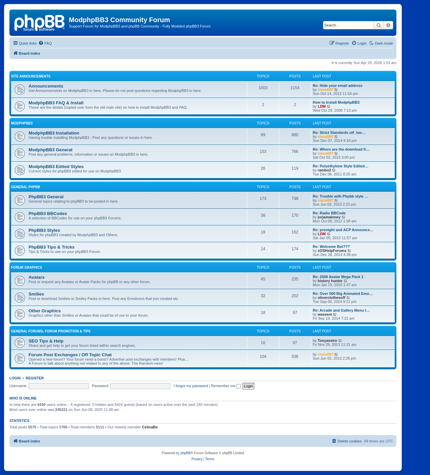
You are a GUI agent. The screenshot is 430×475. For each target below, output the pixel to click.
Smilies (36, 294)
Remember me (226, 386)
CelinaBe (150, 427)
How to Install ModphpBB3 (336, 102)
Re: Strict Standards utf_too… (339, 132)
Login (14, 378)
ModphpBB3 (22, 123)
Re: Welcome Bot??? (331, 247)
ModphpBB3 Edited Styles (56, 166)
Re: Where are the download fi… (341, 149)
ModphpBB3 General (50, 149)
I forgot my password (191, 386)
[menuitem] (45, 43)
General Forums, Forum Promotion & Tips (50, 331)
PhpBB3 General (46, 196)
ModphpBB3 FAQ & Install (56, 102)
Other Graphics (45, 310)
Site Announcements (30, 76)
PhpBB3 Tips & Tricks (52, 247)
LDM (322, 106)
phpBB (185, 453)
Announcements (46, 86)
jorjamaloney (329, 217)
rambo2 (324, 170)
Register (35, 378)
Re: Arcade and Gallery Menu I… (341, 310)
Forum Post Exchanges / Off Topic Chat (70, 354)
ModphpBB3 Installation (54, 133)
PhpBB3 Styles (44, 230)
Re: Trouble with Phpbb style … (340, 196)
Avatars (37, 277)
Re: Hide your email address (337, 86)
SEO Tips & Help (46, 341)
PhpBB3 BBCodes (48, 213)
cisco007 (325, 90)
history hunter (330, 281)
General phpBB (25, 187)
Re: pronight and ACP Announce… (343, 230)
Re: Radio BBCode (329, 213)
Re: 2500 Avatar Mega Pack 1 (338, 277)
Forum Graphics (26, 267)
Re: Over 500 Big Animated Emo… (343, 294)
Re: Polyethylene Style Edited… (341, 166)
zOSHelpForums (332, 251)
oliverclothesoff (331, 298)
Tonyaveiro (327, 340)
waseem (325, 314)
